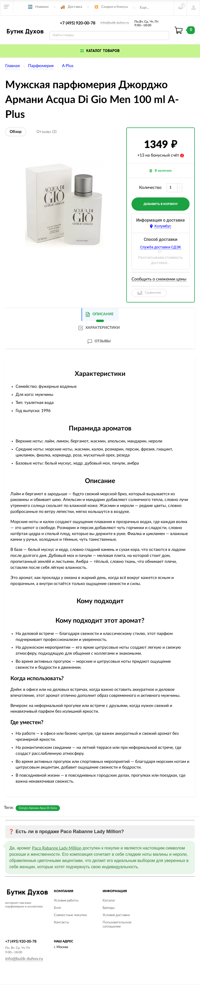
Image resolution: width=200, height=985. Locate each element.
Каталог (109, 900)
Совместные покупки (70, 915)
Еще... (144, 7)
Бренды (109, 908)
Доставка (75, 7)
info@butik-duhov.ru (115, 22)
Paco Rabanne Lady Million (57, 848)
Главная (12, 66)
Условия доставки (116, 915)
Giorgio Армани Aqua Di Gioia (38, 808)
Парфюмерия (41, 66)
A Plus (67, 66)
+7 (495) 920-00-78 (77, 23)
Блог (57, 908)
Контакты (61, 922)
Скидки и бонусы (114, 7)
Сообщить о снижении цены (159, 279)
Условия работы (66, 900)
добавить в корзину (160, 204)
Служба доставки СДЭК (160, 247)
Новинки (41, 7)
